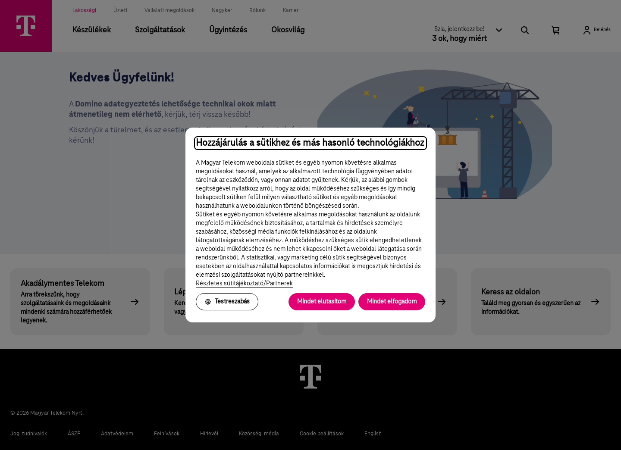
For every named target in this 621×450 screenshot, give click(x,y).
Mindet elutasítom (321, 301)
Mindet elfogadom (392, 301)
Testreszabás (227, 301)
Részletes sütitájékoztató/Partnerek (244, 283)
